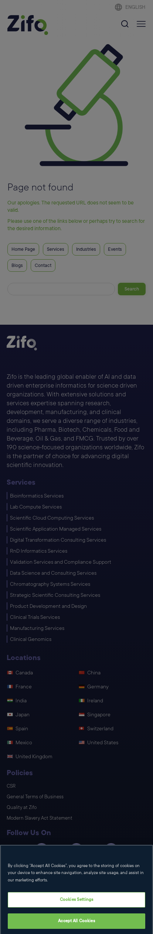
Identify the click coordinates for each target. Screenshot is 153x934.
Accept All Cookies (76, 926)
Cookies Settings (76, 904)
